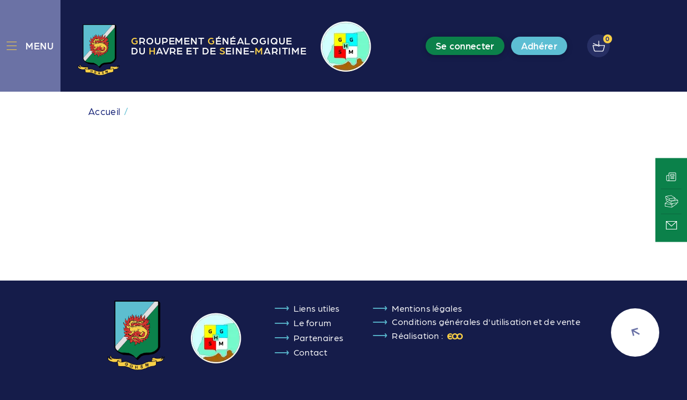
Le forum (313, 322)
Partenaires (319, 337)
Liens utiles (317, 308)
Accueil (104, 111)
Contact (310, 352)
